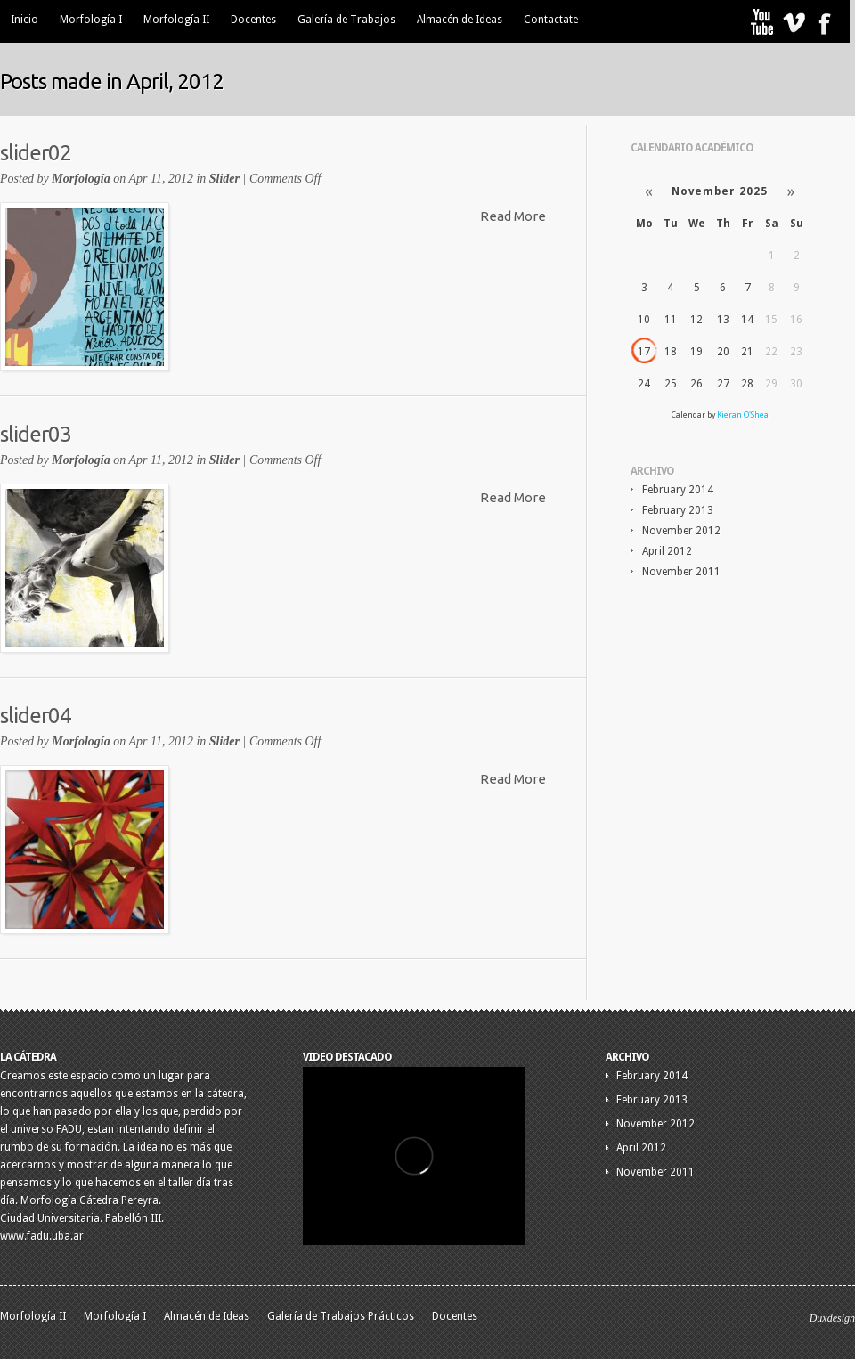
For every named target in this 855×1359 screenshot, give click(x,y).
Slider (224, 178)
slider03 (35, 434)
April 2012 (667, 551)
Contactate (551, 19)
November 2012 (681, 531)
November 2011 (681, 572)
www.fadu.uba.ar (42, 1236)
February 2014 (677, 490)
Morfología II (176, 19)
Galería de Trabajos (346, 19)
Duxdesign (832, 1318)
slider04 (35, 716)
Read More (513, 216)
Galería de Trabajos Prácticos (340, 1316)
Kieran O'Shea (743, 415)
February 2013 (677, 510)
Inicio (24, 19)
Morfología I (91, 19)
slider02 (35, 153)
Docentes (253, 19)
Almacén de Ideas (459, 19)
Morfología (81, 178)
